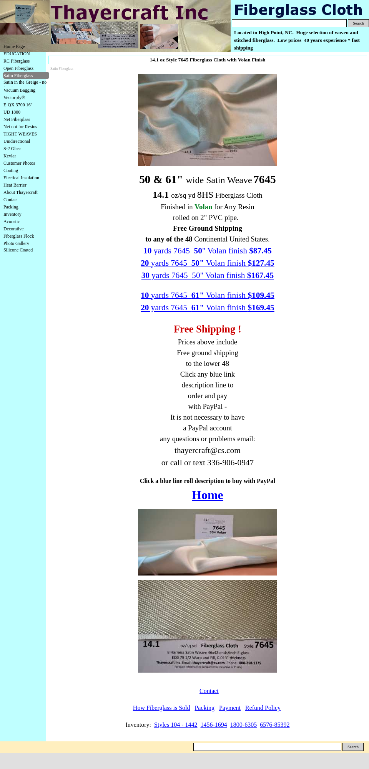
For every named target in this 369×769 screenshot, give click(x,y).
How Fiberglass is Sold (161, 708)
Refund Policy (263, 708)
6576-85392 (274, 724)
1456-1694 (214, 724)
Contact (10, 199)
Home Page (14, 46)
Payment (230, 708)
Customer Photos (19, 163)
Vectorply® (14, 97)
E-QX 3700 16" (18, 104)
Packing (10, 207)
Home (207, 495)
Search (358, 23)
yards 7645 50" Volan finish (207, 275)
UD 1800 (11, 112)
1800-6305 (243, 724)
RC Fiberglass (16, 61)
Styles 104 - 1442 (175, 724)
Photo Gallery (16, 243)
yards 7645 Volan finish (207, 307)
